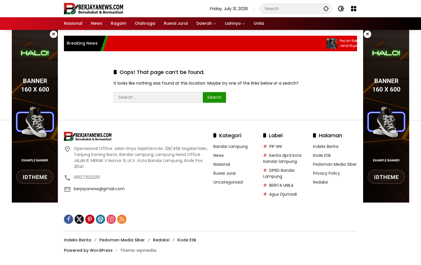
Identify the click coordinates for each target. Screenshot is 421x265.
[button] (326, 8)
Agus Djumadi (283, 194)
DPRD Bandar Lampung (279, 173)
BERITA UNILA (281, 185)
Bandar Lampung (230, 146)
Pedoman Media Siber (335, 164)
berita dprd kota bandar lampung (282, 158)
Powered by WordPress (88, 250)
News (218, 155)
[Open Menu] (353, 8)
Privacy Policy (326, 173)
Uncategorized (228, 182)
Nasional (221, 164)
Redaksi (320, 182)
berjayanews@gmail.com (99, 189)
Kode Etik (322, 155)
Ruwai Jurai (224, 173)
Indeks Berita (325, 146)
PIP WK (275, 146)
